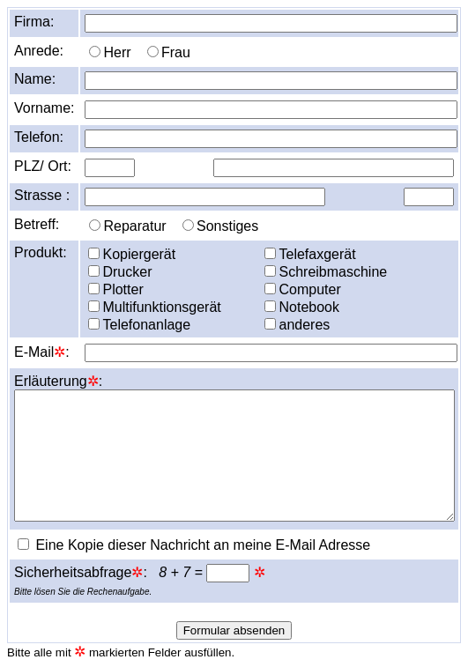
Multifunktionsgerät (154, 307)
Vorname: (44, 107)
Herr (109, 52)
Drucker (120, 271)
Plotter (115, 289)
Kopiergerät (131, 254)
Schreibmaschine (325, 271)
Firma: (34, 21)
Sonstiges (220, 226)
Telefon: (38, 137)
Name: (35, 78)
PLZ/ (29, 166)
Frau (168, 52)
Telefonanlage (139, 324)
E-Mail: (42, 352)
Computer (302, 289)
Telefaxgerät (309, 254)
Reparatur (127, 226)
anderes (297, 324)
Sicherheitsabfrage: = (134, 572)
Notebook (301, 307)
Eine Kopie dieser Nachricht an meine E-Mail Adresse (194, 544)
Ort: (59, 166)
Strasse (38, 195)
